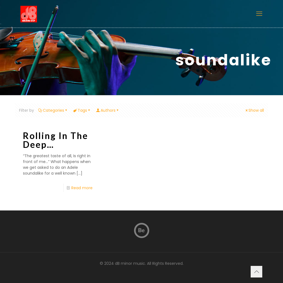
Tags (82, 110)
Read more (82, 188)
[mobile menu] (259, 13)
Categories (53, 110)
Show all (254, 110)
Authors (107, 110)
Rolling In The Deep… (55, 140)
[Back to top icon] (256, 271)
